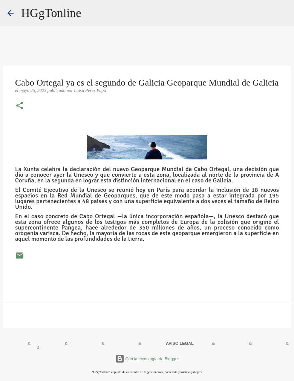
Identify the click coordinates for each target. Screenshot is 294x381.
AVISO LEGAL (180, 343)
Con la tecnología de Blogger (147, 359)
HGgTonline (51, 13)
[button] (19, 106)
